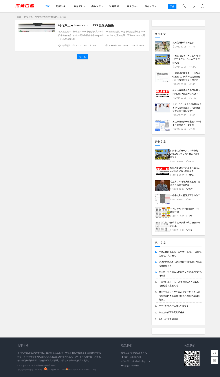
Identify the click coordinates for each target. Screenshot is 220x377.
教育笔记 (78, 6)
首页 (47, 6)
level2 (127, 45)
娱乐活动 (96, 6)
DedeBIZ (44, 365)
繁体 (172, 6)
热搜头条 (61, 6)
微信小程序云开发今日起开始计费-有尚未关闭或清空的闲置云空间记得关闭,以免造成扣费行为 (179, 295)
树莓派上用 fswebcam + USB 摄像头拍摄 (86, 25)
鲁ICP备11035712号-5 (55, 369)
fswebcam (115, 45)
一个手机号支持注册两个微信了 (174, 305)
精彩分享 (149, 6)
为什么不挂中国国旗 (168, 319)
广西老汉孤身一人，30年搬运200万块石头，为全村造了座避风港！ (180, 283)
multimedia (138, 45)
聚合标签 (28, 16)
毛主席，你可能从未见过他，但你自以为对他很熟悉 (180, 273)
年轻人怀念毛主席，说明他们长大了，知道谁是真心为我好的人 (180, 253)
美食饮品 (132, 6)
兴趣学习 (114, 6)
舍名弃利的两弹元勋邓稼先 (171, 312)
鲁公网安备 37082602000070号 (81, 369)
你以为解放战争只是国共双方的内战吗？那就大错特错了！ (180, 263)
